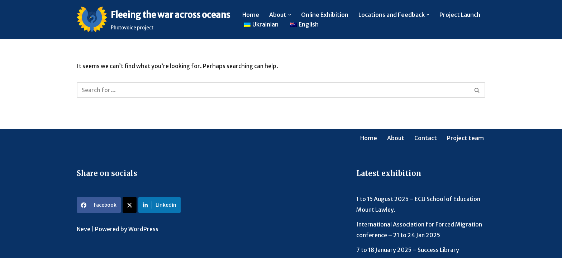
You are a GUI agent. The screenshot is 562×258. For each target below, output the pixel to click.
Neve (83, 229)
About (395, 138)
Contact (425, 138)
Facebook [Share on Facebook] (98, 205)
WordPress (143, 229)
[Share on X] (130, 205)
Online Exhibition (324, 14)
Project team (465, 138)
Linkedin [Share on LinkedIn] (159, 205)
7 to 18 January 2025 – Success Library (407, 249)
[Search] (273, 90)
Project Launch (459, 14)
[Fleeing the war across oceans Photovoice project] (153, 19)
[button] (289, 14)
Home (250, 14)
